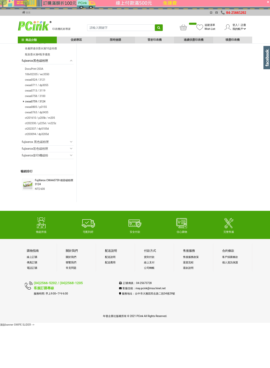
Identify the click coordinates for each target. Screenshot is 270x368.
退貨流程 (188, 303)
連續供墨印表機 (193, 39)
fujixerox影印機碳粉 (35, 196)
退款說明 (188, 309)
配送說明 (110, 298)
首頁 (26, 12)
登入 (235, 24)
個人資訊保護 (230, 303)
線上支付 (149, 303)
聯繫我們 (71, 303)
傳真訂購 (32, 303)
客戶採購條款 (230, 298)
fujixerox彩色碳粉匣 (35, 190)
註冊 (243, 24)
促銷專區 (76, 39)
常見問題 (71, 309)
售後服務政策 (191, 298)
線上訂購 (32, 298)
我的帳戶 (239, 28)
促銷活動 (28, 69)
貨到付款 (149, 298)
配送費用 (110, 303)
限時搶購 (115, 39)
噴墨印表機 (233, 39)
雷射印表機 (155, 39)
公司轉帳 (149, 309)
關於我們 (71, 298)
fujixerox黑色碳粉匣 (35, 102)
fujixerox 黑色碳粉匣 (35, 183)
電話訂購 (32, 309)
